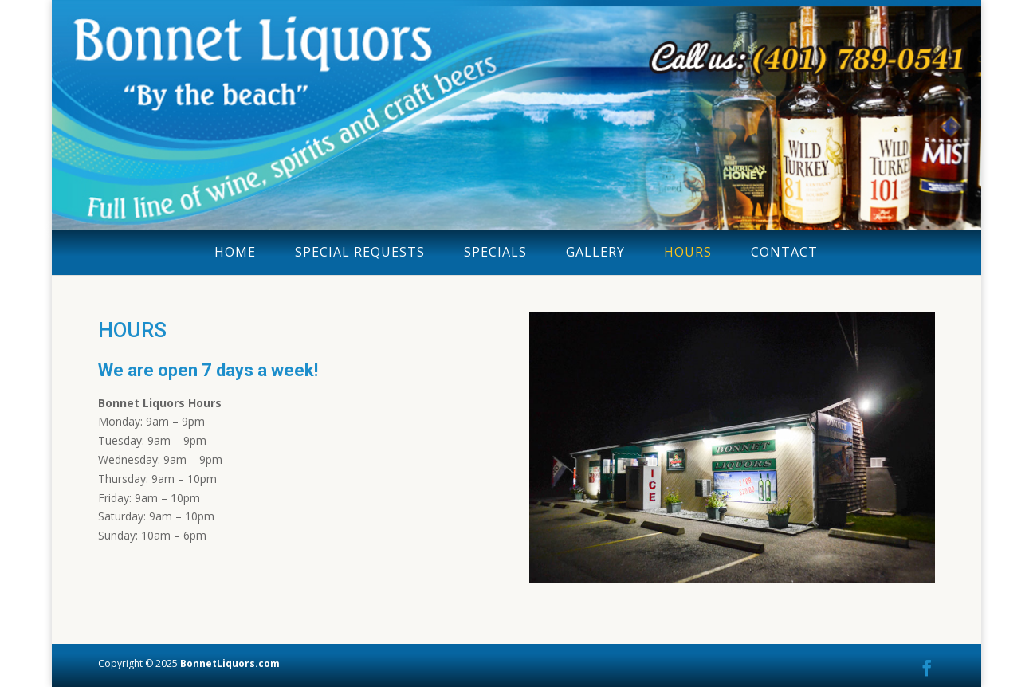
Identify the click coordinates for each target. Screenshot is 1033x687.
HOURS (688, 252)
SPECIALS (495, 252)
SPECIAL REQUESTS (360, 252)
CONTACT (784, 252)
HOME (235, 252)
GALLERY (595, 252)
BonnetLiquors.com (230, 663)
